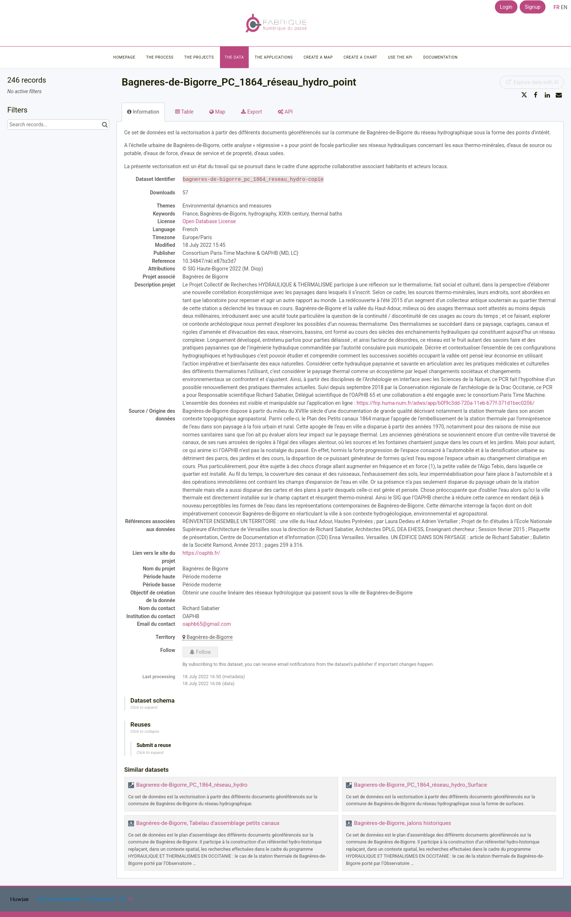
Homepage (124, 57)
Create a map (318, 57)
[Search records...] (58, 124)
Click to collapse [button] (144, 731)
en (564, 7)
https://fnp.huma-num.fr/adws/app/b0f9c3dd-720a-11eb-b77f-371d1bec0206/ (446, 403)
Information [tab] (143, 112)
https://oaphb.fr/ (201, 553)
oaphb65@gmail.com (206, 624)
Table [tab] (184, 112)
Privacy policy (101, 899)
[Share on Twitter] (524, 95)
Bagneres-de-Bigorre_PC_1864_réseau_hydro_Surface (420, 785)
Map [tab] (217, 112)
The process (159, 57)
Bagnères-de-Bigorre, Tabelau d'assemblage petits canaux (208, 823)
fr (557, 7)
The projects (199, 57)
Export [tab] (251, 112)
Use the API (400, 57)
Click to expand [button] (143, 707)
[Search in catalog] (104, 124)
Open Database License (209, 221)
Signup (532, 7)
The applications (274, 57)
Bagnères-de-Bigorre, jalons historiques (402, 823)
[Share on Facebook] (536, 95)
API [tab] (285, 112)
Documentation (440, 57)
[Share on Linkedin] (547, 95)
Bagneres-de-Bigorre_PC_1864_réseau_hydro (191, 785)
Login (506, 7)
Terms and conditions (59, 899)
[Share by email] (559, 95)
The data (234, 57)
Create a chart (360, 57)
